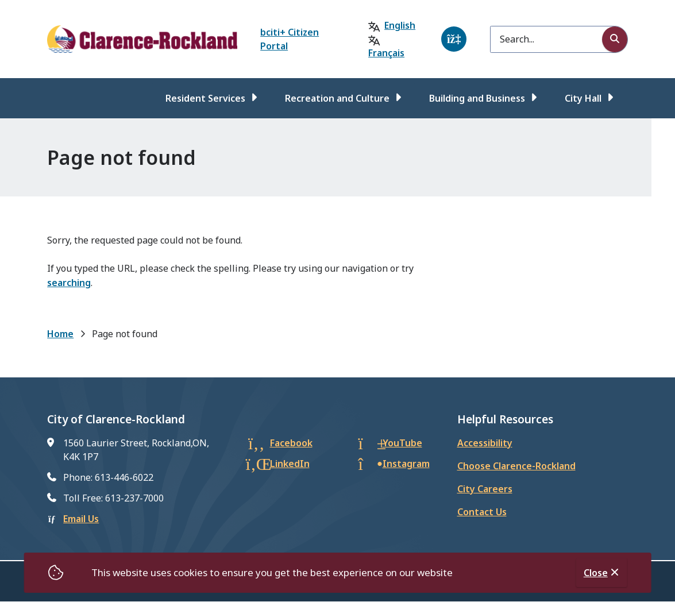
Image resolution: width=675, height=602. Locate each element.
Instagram (406, 463)
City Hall (583, 98)
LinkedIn (290, 463)
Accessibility (484, 443)
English (399, 25)
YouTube (402, 443)
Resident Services (205, 98)
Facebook (291, 443)
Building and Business (477, 98)
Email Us (81, 518)
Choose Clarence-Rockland (516, 466)
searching (69, 282)
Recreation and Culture (337, 98)
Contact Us (482, 511)
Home (60, 333)
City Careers (484, 489)
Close (596, 572)
